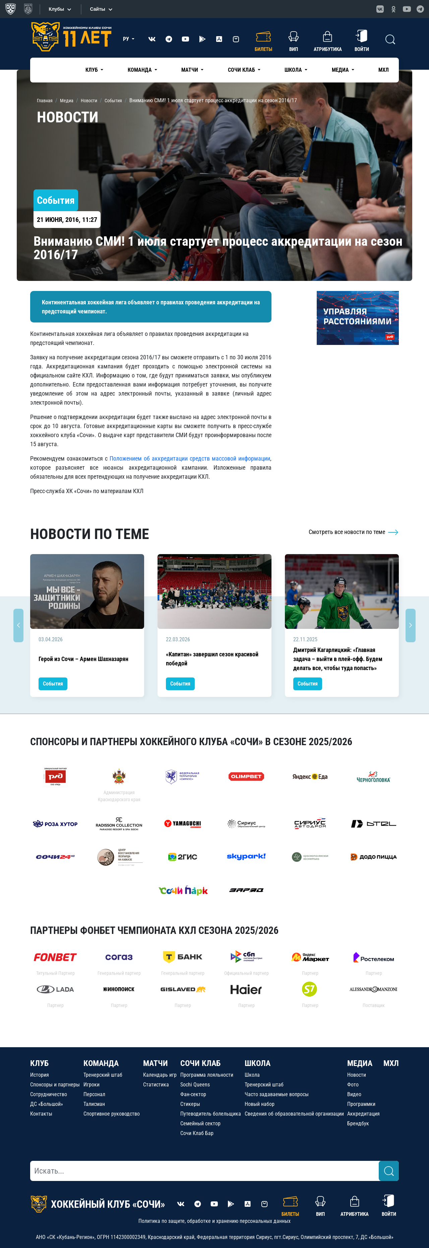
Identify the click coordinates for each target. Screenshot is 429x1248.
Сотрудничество (48, 1094)
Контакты (41, 1114)
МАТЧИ (155, 1063)
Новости (356, 1075)
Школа (252, 1075)
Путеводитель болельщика (210, 1114)
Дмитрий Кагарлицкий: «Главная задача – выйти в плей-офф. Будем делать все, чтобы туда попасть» (337, 658)
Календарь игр (160, 1075)
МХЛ (383, 70)
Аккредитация (363, 1114)
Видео (354, 1094)
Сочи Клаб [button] (242, 70)
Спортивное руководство (111, 1114)
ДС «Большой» (46, 1104)
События (53, 683)
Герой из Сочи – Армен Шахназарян (83, 658)
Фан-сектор (193, 1094)
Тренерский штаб (102, 1075)
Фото (353, 1084)
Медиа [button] (341, 70)
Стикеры (190, 1104)
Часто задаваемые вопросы (277, 1094)
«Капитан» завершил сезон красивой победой (212, 659)
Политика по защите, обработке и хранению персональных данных (214, 1221)
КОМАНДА (101, 1063)
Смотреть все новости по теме (354, 531)
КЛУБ (39, 1063)
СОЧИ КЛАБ (200, 1063)
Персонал (94, 1094)
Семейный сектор (200, 1123)
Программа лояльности (206, 1075)
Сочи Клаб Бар (196, 1133)
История (39, 1075)
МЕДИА (359, 1063)
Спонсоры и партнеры (55, 1084)
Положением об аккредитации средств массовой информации (190, 458)
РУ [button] (126, 39)
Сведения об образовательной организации (294, 1114)
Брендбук (358, 1123)
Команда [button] (140, 70)
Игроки (91, 1084)
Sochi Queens (195, 1084)
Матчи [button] (190, 70)
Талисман (94, 1104)
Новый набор (259, 1104)
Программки (361, 1104)
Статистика (156, 1084)
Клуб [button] (92, 70)
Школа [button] (294, 70)
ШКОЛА (257, 1063)
